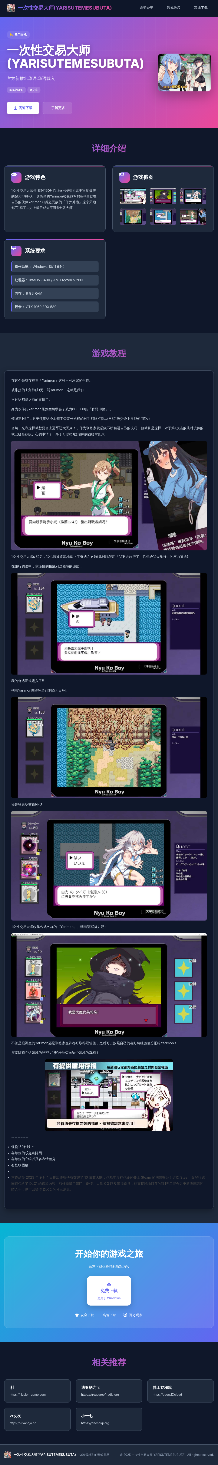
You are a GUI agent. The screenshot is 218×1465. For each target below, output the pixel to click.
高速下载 (201, 8)
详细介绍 (146, 8)
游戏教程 (174, 8)
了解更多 (58, 108)
